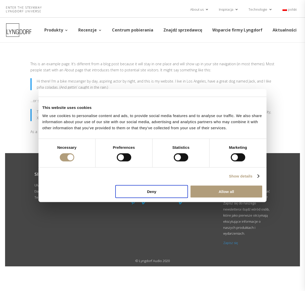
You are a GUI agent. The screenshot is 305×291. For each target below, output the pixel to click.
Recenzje (87, 30)
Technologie (258, 9)
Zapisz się (230, 242)
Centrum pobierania (132, 30)
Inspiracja (226, 9)
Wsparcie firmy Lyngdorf (237, 30)
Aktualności (285, 30)
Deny (152, 191)
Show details (241, 176)
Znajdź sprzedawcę (182, 30)
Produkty (53, 30)
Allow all (226, 191)
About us (197, 9)
